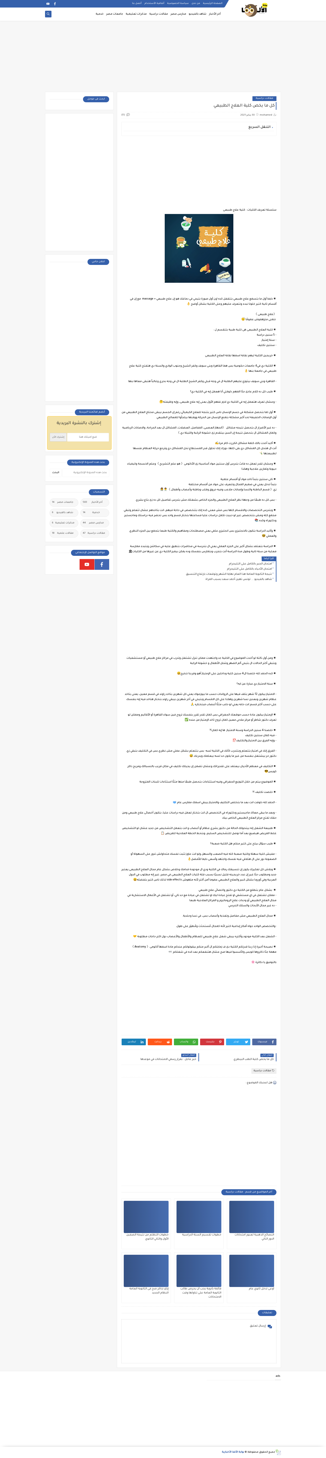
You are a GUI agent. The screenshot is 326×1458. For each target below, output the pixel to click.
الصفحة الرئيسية (212, 3)
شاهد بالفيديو (197, 14)
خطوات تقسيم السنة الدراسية (201, 1234)
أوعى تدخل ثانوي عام (261, 1288)
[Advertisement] (163, 58)
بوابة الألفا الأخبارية (233, 1452)
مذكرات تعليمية (136, 14)
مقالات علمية (63, 533)
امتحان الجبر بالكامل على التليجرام (250, 563)
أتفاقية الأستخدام (154, 3)
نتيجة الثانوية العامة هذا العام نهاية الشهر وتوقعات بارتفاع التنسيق (229, 574)
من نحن (196, 3)
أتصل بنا (137, 3)
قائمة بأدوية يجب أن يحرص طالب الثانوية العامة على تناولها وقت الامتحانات (200, 1293)
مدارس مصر (178, 14)
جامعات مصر (114, 14)
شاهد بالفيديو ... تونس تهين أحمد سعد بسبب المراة (238, 579)
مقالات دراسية (158, 14)
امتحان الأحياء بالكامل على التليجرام (249, 569)
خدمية (100, 14)
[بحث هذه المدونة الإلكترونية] (85, 473)
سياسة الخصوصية (178, 3)
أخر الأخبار (215, 14)
